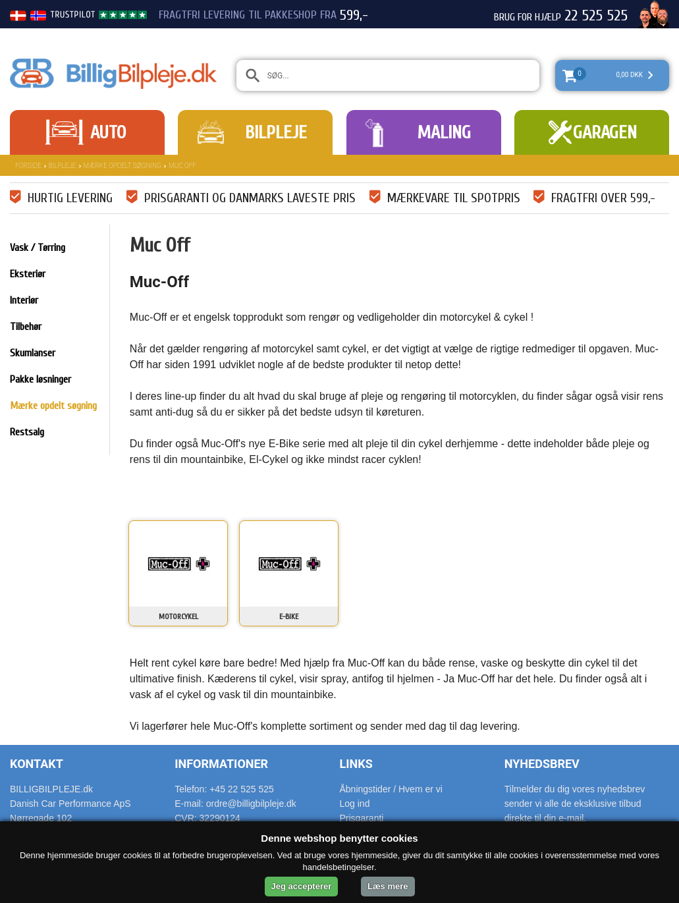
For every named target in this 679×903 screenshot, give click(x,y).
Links (356, 764)
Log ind (355, 803)
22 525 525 (596, 16)
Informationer (221, 764)
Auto (108, 132)
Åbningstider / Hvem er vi (391, 789)
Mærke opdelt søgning (122, 165)
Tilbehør (25, 327)
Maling (444, 132)
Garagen (605, 132)
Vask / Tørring (37, 248)
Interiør (24, 300)
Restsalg (27, 432)
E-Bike (288, 616)
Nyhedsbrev (542, 764)
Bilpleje (276, 132)
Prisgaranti (362, 818)
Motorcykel (178, 616)
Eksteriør (27, 274)
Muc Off (182, 165)
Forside (28, 165)
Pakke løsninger (40, 379)
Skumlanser (32, 353)
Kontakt (36, 764)
